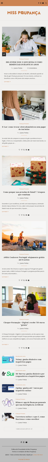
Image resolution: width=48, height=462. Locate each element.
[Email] (43, 3)
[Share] (4, 54)
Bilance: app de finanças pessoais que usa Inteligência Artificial (31, 403)
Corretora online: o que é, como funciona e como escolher (30, 418)
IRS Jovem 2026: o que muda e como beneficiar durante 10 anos (24, 63)
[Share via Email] (28, 150)
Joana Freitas (18, 68)
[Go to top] (24, 459)
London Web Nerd (38, 455)
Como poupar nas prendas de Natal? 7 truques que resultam (24, 193)
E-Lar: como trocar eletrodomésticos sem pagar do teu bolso (24, 128)
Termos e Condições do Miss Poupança (24, 452)
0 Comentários (32, 68)
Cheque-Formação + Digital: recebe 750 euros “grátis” (24, 323)
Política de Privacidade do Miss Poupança (24, 449)
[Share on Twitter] (24, 150)
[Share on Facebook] (21, 150)
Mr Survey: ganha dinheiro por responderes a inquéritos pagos (30, 375)
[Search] (46, 3)
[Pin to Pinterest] (26, 150)
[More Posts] (24, 429)
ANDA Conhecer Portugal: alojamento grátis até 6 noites (24, 258)
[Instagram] (40, 3)
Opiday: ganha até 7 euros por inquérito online (29, 389)
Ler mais (7, 81)
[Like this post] (19, 150)
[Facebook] (38, 3)
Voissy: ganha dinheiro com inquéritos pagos (28, 360)
